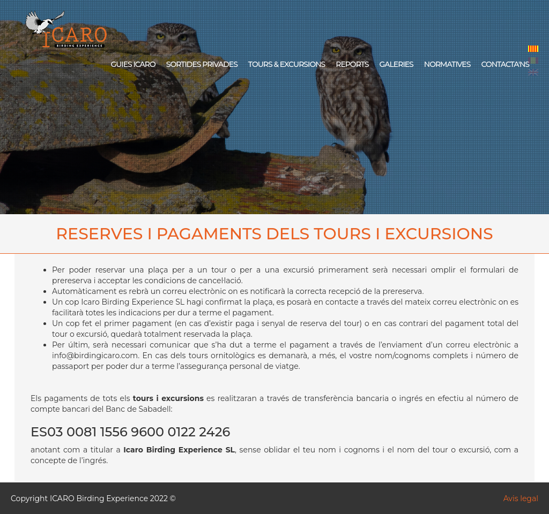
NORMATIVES (447, 64)
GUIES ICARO (132, 64)
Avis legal (520, 498)
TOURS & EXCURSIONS (286, 64)
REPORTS (352, 64)
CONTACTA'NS (505, 64)
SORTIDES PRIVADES (202, 64)
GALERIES (396, 64)
